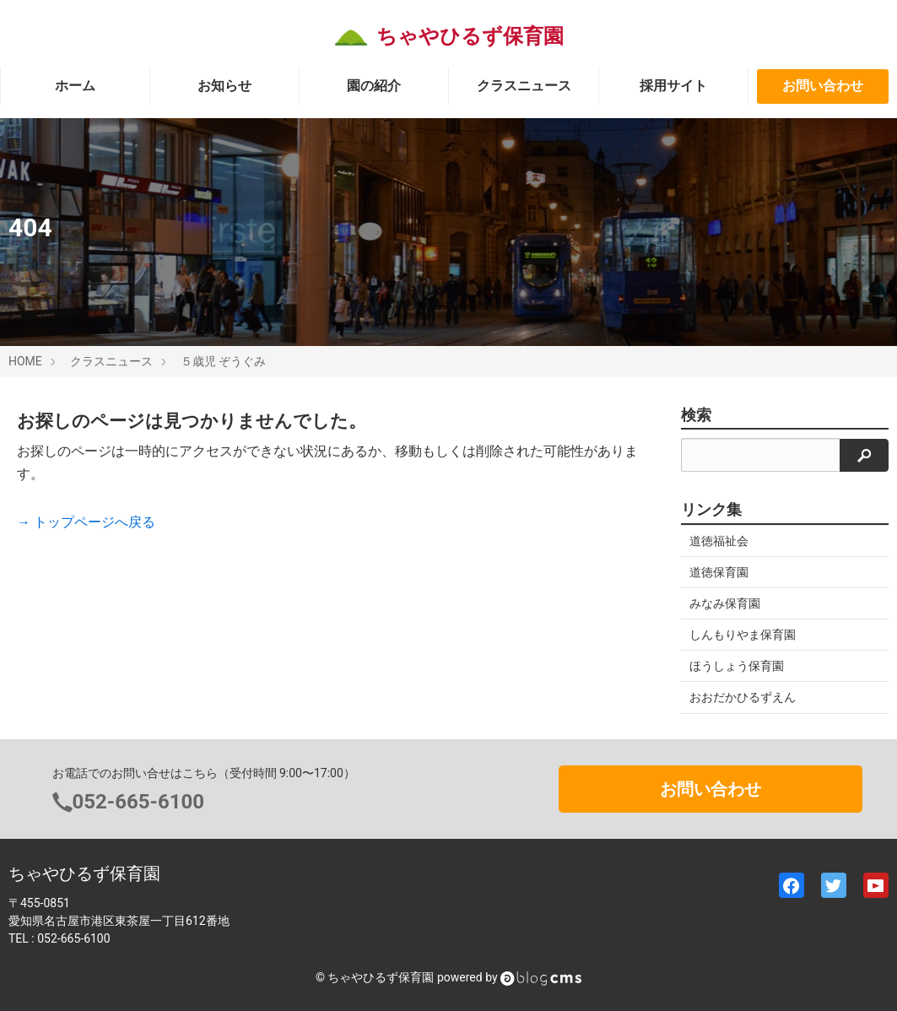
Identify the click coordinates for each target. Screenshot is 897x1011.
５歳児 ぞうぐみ (223, 361)
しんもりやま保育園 (742, 634)
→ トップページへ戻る (86, 522)
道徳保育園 (718, 572)
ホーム (75, 86)
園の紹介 (374, 86)
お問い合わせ (822, 86)
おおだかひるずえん (742, 697)
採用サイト (673, 86)
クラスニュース (524, 86)
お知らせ (224, 86)
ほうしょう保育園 (736, 666)
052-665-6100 (139, 802)
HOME (25, 361)
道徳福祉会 (718, 541)
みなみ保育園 (724, 603)
